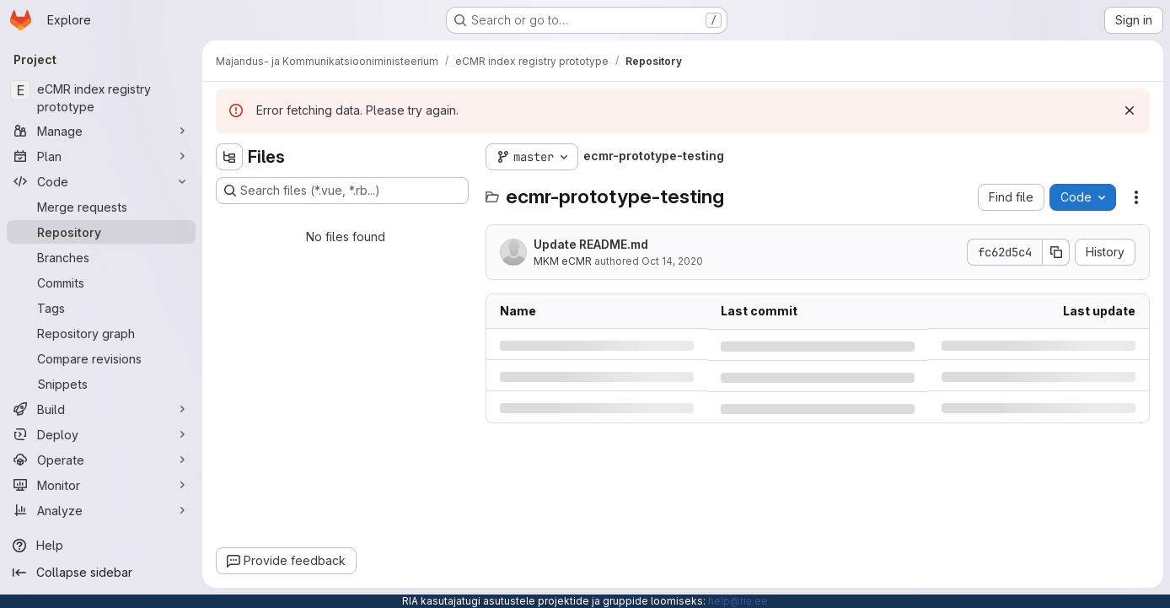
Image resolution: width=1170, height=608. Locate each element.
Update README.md (591, 244)
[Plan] (101, 156)
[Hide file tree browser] (229, 156)
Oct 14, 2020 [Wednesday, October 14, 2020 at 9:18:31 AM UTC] (672, 261)
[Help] (101, 545)
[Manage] (101, 131)
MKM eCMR (563, 261)
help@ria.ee (738, 601)
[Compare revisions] (101, 358)
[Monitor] (101, 485)
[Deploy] (101, 434)
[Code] (101, 181)
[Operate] (101, 459)
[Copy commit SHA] (1056, 252)
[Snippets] (101, 383)
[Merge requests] (101, 206)
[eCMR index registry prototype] (101, 97)
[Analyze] (101, 510)
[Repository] (101, 232)
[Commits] (101, 282)
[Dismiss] (1129, 110)
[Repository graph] (101, 333)
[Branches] (101, 257)
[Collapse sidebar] (101, 572)
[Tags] (101, 308)
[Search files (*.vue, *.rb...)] (342, 190)
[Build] (101, 409)
